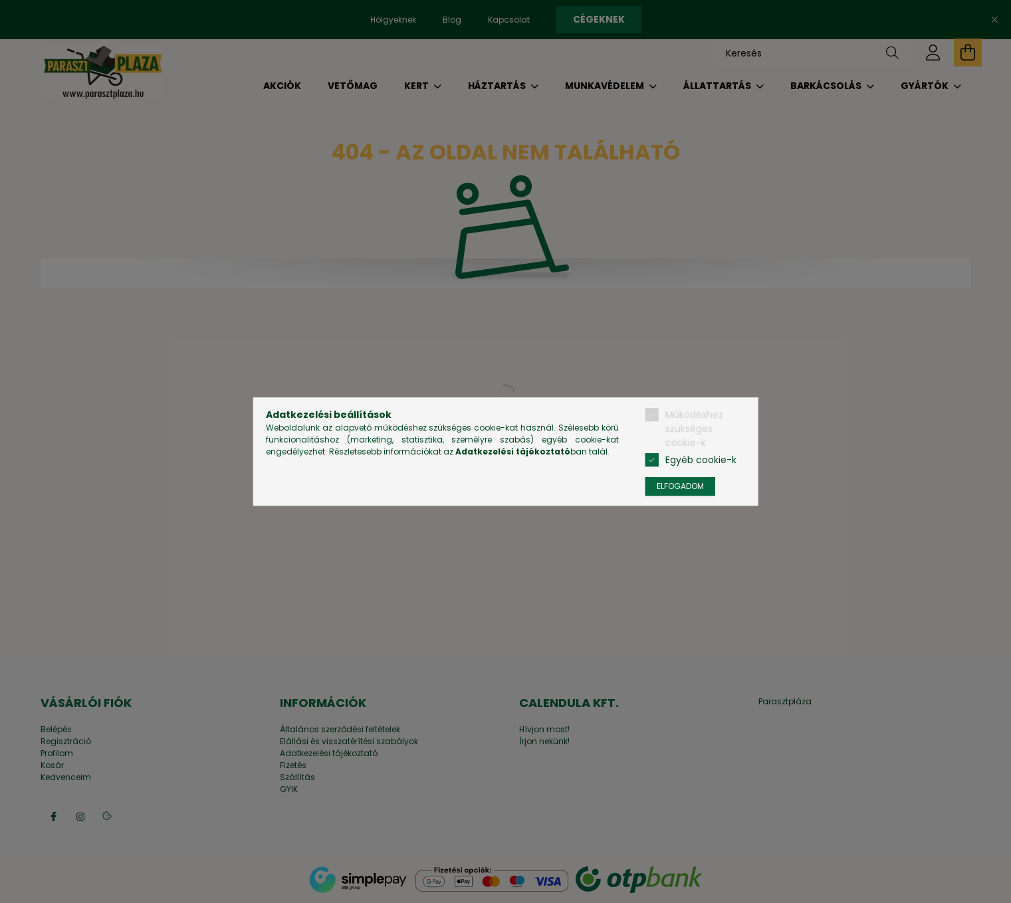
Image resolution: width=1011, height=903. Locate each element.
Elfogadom (680, 486)
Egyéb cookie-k (700, 459)
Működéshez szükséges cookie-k (694, 428)
